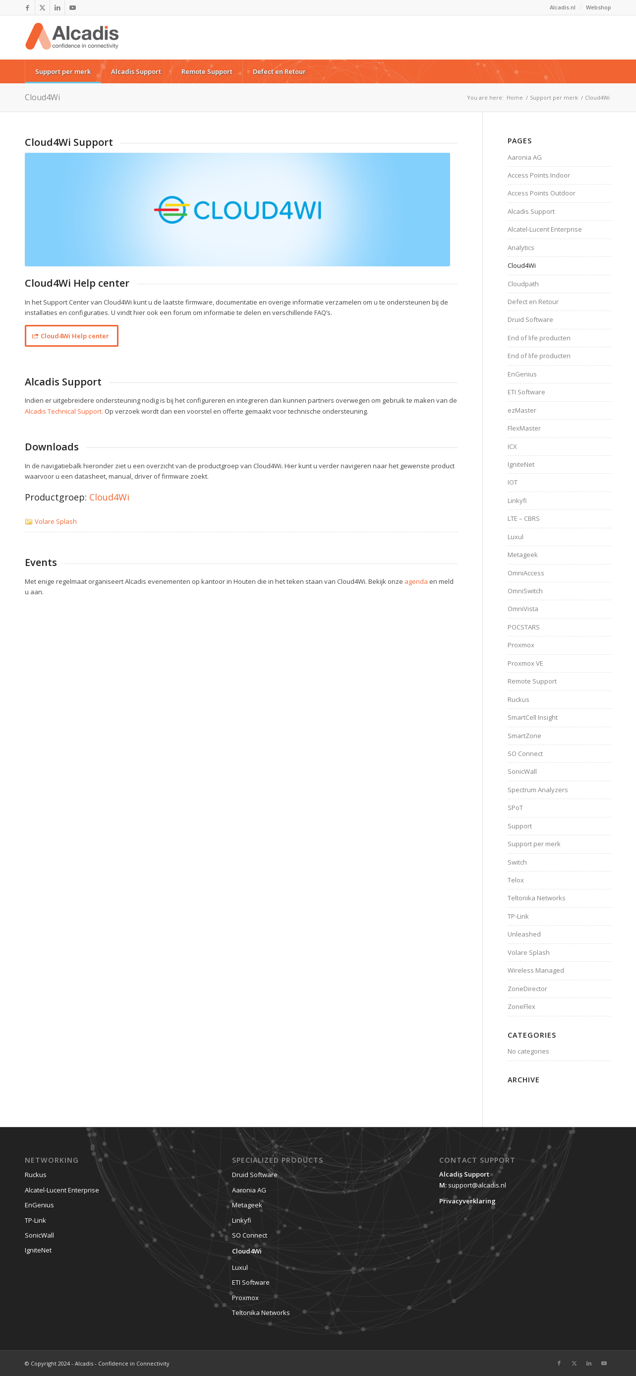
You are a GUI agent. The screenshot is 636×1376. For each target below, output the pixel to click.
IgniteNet (521, 464)
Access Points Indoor (539, 175)
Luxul (515, 536)
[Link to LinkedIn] (57, 7)
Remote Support (532, 681)
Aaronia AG (525, 157)
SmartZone (524, 735)
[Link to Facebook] (27, 7)
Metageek (523, 554)
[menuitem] (563, 7)
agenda (416, 581)
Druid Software (530, 319)
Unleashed (524, 934)
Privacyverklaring (467, 1200)
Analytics (521, 247)
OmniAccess (526, 572)
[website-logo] (71, 43)
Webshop (598, 7)
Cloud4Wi (42, 97)
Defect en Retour (533, 301)
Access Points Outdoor (542, 192)
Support (520, 825)
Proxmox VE (525, 663)
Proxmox (521, 644)
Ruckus (518, 699)
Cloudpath (523, 283)
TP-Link (518, 916)
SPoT (515, 807)
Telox (516, 880)
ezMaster (522, 410)
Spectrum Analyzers (538, 789)
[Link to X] (42, 7)
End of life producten (539, 337)
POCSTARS (524, 627)
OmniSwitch (525, 590)
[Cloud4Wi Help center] (71, 336)
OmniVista (523, 608)
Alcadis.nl (563, 7)
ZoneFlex (521, 1006)
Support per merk (534, 843)
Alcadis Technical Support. (64, 411)
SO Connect (525, 753)
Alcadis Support (531, 211)
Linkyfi (517, 500)
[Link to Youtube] (72, 7)
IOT (513, 482)
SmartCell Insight (533, 717)
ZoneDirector (527, 988)
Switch (517, 862)
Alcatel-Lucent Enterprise (545, 229)
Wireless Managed (536, 970)
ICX (512, 446)
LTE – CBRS (524, 518)
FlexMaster (524, 428)
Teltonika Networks (537, 897)
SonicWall (522, 771)
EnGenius (522, 374)
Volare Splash (56, 521)
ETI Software (526, 391)
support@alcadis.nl (477, 1185)
